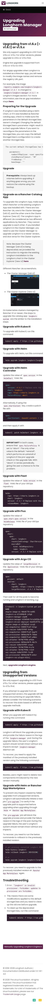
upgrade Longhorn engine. (22, 665)
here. (11, 101)
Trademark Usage (11, 994)
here (26, 261)
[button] (43, 3)
